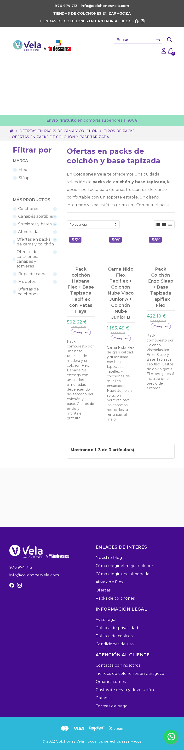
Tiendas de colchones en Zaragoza (92, 13)
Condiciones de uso (115, 644)
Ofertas (103, 590)
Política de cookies (114, 636)
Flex (23, 169)
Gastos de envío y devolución (125, 690)
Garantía (104, 698)
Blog (126, 21)
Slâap (24, 178)
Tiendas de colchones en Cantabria (78, 21)
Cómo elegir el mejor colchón (125, 565)
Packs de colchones (115, 598)
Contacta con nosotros (118, 665)
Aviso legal (106, 619)
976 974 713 (20, 567)
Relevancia (78, 224)
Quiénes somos (111, 681)
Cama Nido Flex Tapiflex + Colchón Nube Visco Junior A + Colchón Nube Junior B (121, 293)
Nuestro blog (109, 557)
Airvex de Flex (109, 582)
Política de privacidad (117, 627)
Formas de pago (111, 706)
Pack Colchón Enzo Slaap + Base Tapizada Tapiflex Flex (160, 287)
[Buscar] (138, 40)
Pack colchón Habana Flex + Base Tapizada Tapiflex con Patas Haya (81, 290)
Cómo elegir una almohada (123, 574)
